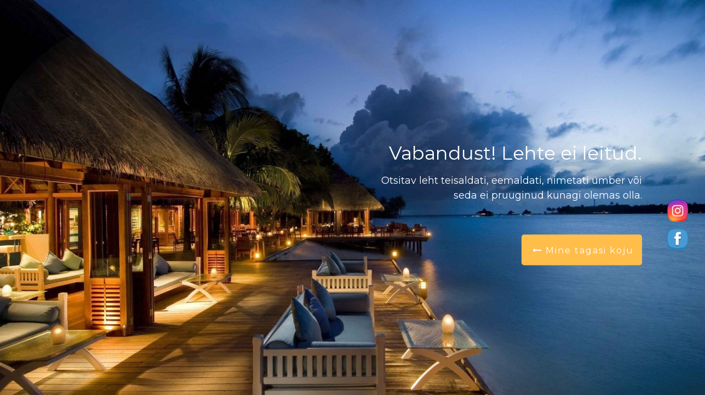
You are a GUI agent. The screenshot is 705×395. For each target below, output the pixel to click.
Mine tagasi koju (583, 250)
